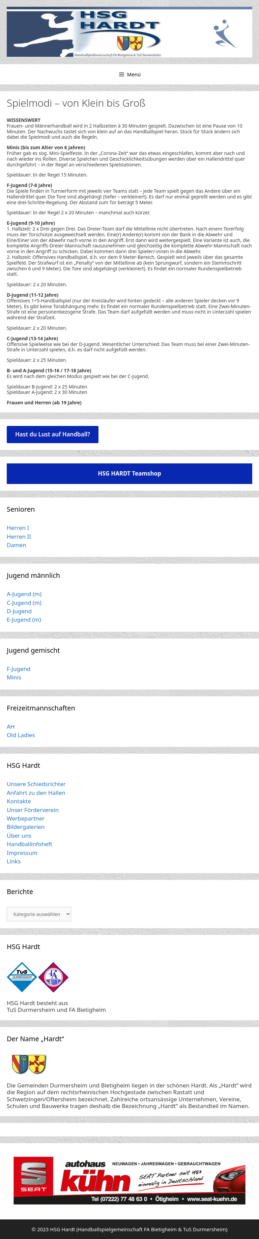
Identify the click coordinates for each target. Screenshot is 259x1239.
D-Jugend (19, 611)
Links (14, 861)
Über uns (19, 835)
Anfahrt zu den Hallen (36, 793)
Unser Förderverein (33, 810)
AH (11, 726)
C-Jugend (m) (24, 603)
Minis (14, 677)
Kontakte (19, 801)
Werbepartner (26, 818)
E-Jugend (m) (24, 619)
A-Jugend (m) (24, 594)
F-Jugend (18, 669)
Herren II (19, 536)
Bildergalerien (26, 827)
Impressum (22, 853)
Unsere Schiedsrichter (36, 784)
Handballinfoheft (29, 844)
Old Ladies (21, 735)
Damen (16, 545)
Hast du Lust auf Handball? (52, 434)
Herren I (18, 528)
